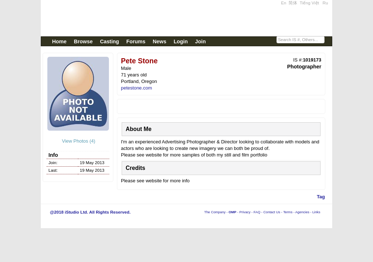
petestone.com (136, 88)
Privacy (245, 212)
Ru (325, 2)
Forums (135, 41)
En (283, 2)
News (159, 41)
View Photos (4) (77, 141)
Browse (83, 41)
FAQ (257, 212)
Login (181, 41)
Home (59, 41)
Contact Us (271, 212)
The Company (214, 212)
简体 (292, 2)
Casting (109, 41)
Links (316, 212)
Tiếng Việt (309, 2)
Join (200, 41)
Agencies (302, 212)
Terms (287, 212)
